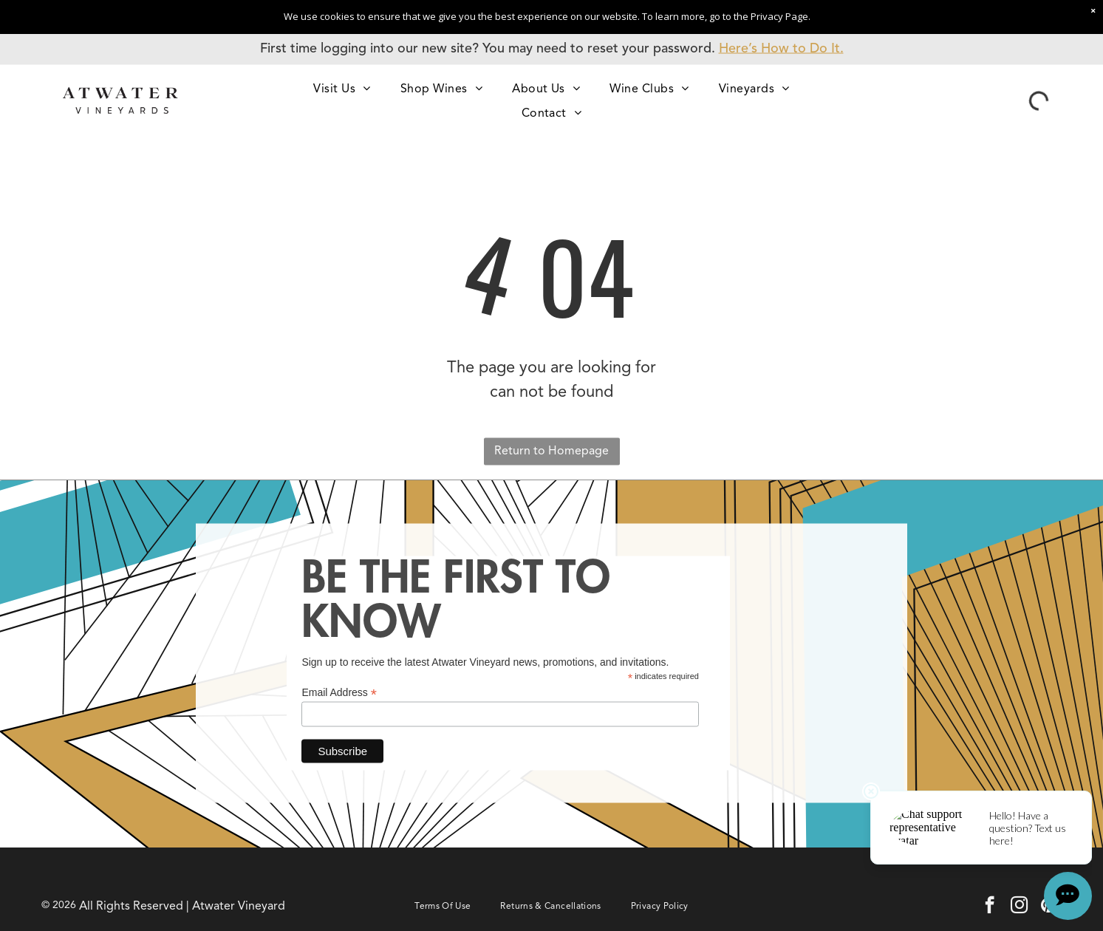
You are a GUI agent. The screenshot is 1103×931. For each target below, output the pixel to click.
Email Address (339, 693)
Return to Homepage (551, 451)
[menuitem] (341, 88)
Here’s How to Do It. (781, 48)
